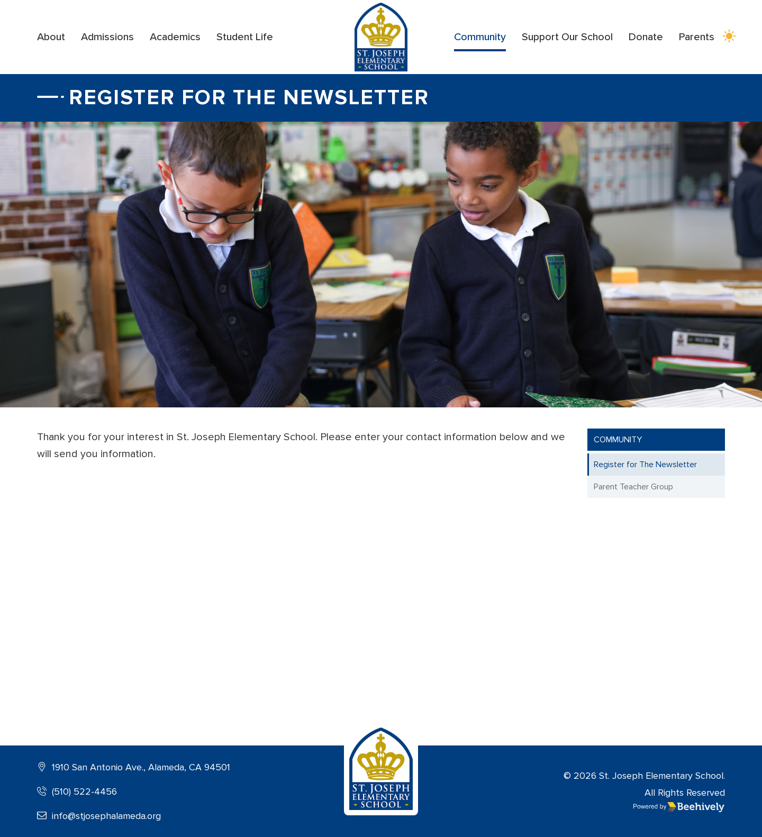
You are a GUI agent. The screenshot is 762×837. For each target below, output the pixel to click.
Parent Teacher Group (633, 486)
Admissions (107, 37)
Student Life (244, 37)
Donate (646, 37)
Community (480, 37)
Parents (696, 37)
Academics (175, 37)
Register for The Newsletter (645, 464)
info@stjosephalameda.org (99, 816)
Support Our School (567, 37)
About (51, 37)
